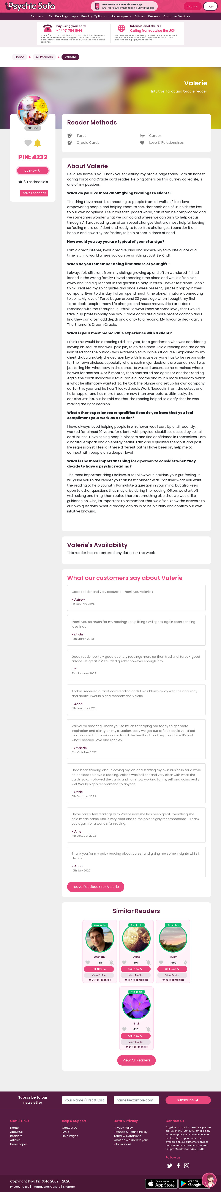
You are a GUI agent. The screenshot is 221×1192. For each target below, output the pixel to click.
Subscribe (188, 1100)
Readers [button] (37, 16)
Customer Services (176, 16)
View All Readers (136, 1060)
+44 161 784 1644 (69, 30)
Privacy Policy (123, 1128)
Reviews (154, 16)
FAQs (65, 1132)
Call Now (32, 170)
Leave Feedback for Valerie (96, 886)
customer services (197, 1142)
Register (193, 6)
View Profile (99, 975)
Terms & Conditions (127, 1136)
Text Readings (59, 16)
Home (19, 57)
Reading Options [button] (93, 16)
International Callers (46, 1187)
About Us (16, 1132)
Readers (16, 1136)
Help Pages (70, 1136)
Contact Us (69, 1128)
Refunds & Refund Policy (130, 1132)
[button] (209, 1180)
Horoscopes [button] (120, 16)
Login (210, 6)
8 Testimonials (33, 181)
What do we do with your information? (131, 1142)
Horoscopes (19, 1144)
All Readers (44, 57)
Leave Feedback (34, 193)
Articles (139, 16)
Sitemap (69, 1187)
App (75, 16)
